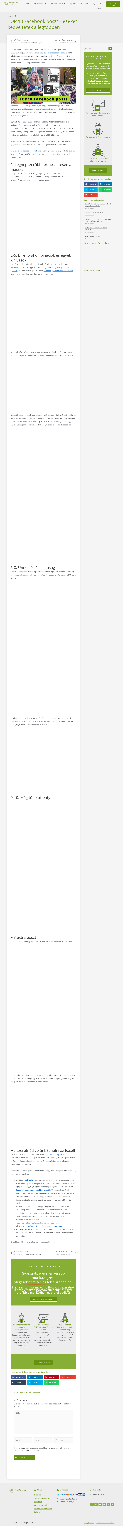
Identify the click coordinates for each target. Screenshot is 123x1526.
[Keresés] (110, 48)
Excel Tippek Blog (41, 1505)
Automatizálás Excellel (92, 236)
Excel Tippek (12, 16)
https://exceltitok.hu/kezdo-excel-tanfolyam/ (43, 1226)
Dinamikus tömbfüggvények (94, 212)
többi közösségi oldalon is (57, 1154)
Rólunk (99, 8)
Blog (93, 4)
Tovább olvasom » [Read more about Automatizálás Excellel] (89, 238)
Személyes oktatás (57, 3)
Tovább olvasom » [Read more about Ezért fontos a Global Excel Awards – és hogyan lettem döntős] (89, 208)
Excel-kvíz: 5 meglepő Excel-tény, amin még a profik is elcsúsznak (98, 220)
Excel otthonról (39, 3)
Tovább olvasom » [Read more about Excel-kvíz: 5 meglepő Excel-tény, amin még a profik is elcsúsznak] (89, 223)
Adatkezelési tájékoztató (105, 1523)
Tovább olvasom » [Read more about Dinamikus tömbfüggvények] (89, 215)
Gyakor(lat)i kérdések (43, 1508)
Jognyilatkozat (89, 1523)
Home (27, 4)
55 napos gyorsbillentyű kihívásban (58, 271)
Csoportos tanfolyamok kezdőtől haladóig (33, 1190)
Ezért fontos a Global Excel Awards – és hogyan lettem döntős (98, 205)
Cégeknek (72, 4)
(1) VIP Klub (84, 4)
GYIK (101, 4)
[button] (18, 1377)
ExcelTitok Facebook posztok (25, 151)
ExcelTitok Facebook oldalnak (54, 53)
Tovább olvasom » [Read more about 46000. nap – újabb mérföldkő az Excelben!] (89, 232)
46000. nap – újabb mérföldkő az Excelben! (96, 229)
